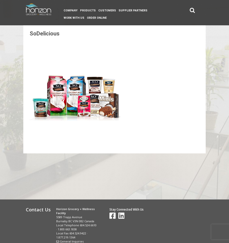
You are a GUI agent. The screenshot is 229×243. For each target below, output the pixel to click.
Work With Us (74, 17)
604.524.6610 (88, 225)
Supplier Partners (133, 10)
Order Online (97, 17)
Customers (107, 10)
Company (71, 10)
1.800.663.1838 (67, 229)
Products (88, 10)
